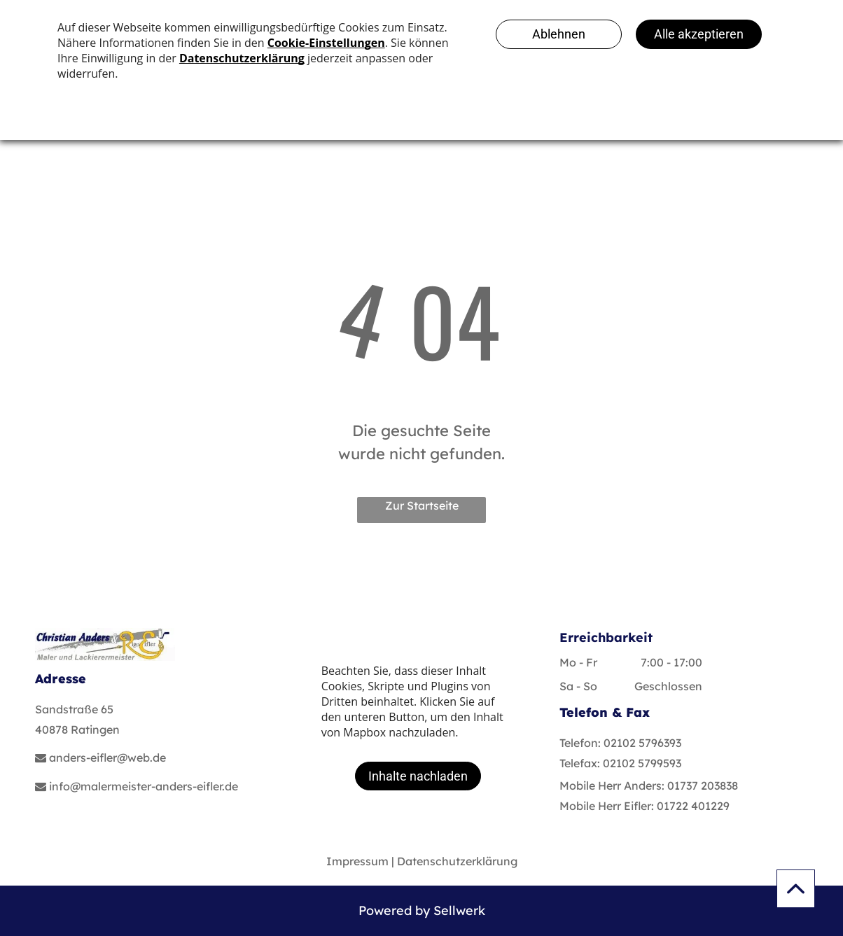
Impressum (357, 861)
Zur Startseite (422, 505)
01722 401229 (693, 806)
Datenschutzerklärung (457, 861)
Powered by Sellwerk (421, 910)
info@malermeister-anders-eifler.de (143, 786)
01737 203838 (702, 785)
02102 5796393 (642, 743)
